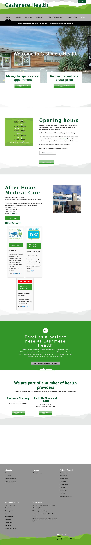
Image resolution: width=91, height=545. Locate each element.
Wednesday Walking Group (39, 511)
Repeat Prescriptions (66, 496)
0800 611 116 (17, 273)
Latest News (72, 17)
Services (40, 17)
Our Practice (63, 476)
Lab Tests (62, 493)
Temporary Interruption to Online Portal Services (43, 515)
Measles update (37, 508)
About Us (18, 17)
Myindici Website (37, 473)
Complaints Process (10, 481)
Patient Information (56, 17)
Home (8, 17)
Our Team (28, 17)
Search (83, 17)
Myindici (82, 1)
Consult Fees (63, 490)
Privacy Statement (10, 478)
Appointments (64, 484)
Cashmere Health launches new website (43, 505)
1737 (32, 271)
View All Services (64, 473)
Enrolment (63, 481)
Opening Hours (64, 478)
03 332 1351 (44, 23)
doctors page (63, 139)
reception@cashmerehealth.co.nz (61, 23)
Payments (62, 487)
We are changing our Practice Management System (44, 520)
